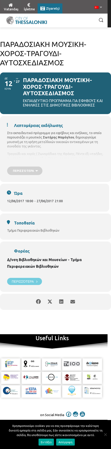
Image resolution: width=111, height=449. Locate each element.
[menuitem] (98, 7)
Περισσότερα (24, 281)
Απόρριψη (65, 442)
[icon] (68, 417)
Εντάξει (46, 442)
